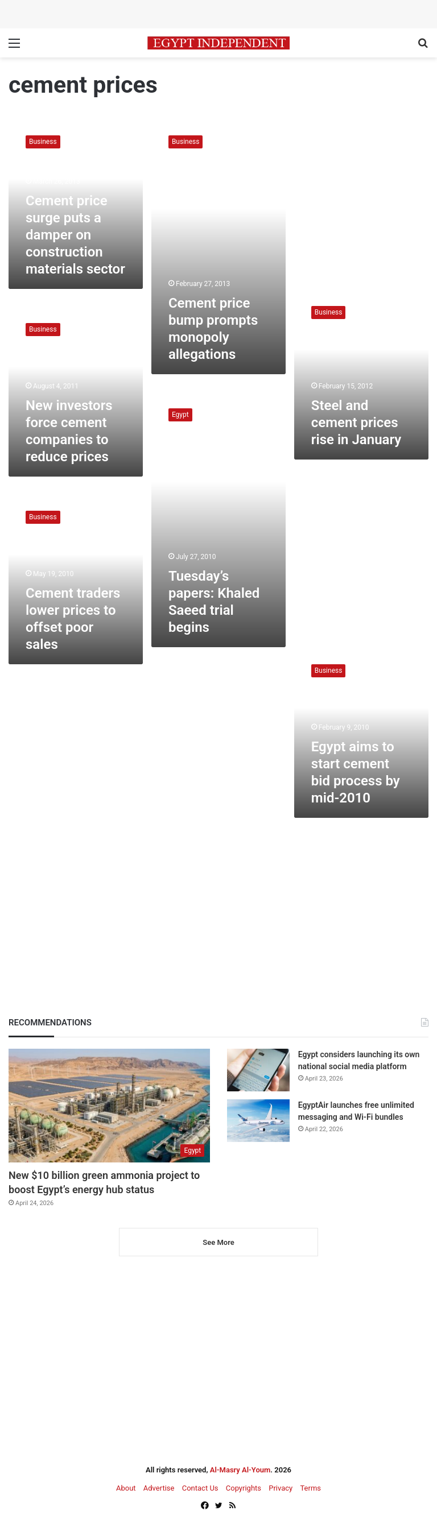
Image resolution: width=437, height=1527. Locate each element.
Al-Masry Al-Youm (240, 1470)
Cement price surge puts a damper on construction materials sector (75, 235)
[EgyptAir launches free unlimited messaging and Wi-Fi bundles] (258, 1120)
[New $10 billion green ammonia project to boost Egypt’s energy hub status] (109, 1105)
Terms (310, 1488)
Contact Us (200, 1488)
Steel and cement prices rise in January (356, 423)
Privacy (280, 1488)
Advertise (159, 1488)
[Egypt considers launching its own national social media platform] (258, 1070)
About (126, 1488)
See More (218, 1242)
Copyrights (243, 1488)
